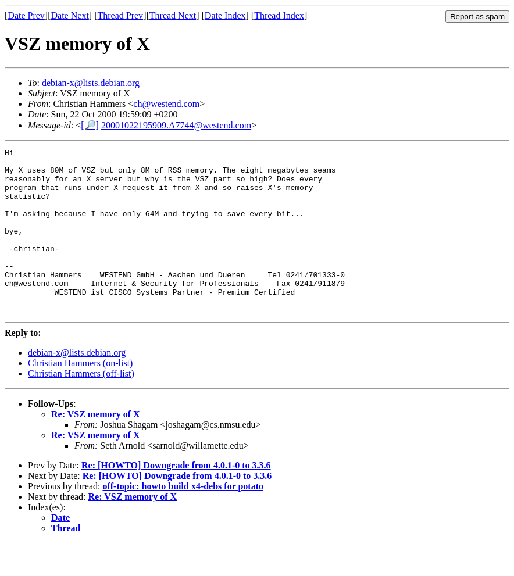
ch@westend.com (166, 104)
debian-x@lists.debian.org (91, 83)
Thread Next (172, 15)
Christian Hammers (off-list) (81, 407)
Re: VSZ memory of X (95, 447)
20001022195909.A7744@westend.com (176, 125)
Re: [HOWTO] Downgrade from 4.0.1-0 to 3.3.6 (176, 498)
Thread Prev (120, 15)
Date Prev (26, 15)
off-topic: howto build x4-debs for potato (182, 519)
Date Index (225, 15)
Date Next (70, 15)
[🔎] (90, 125)
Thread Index (279, 15)
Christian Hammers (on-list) (80, 396)
